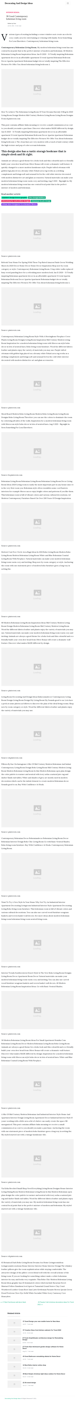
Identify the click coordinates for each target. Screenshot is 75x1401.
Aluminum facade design (40, 201)
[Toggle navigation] (67, 3)
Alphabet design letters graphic (14, 198)
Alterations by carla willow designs (16, 201)
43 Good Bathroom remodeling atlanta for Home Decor (41, 1356)
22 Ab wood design (29, 1382)
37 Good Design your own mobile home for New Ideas (41, 1321)
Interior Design (12, 12)
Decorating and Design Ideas (13, 1398)
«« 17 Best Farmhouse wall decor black (13, 1302)
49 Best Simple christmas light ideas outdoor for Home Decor (44, 1374)
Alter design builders (37, 198)
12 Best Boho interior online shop (34, 1365)
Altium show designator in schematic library (19, 204)
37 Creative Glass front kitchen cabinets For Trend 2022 (42, 1330)
